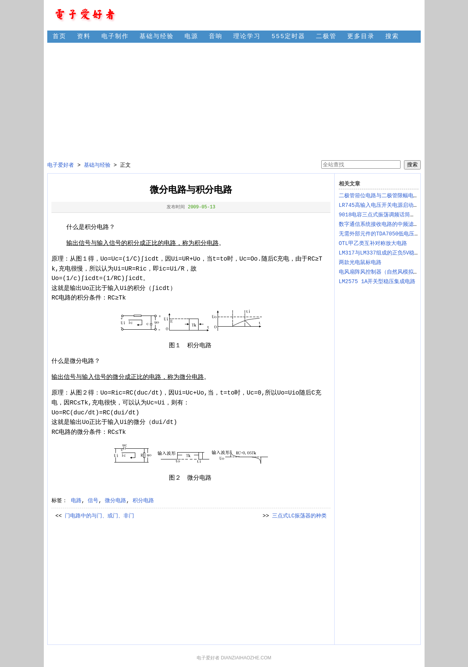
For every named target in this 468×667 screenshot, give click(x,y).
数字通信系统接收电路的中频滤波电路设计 (389, 224)
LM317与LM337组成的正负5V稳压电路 (385, 253)
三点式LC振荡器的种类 (299, 516)
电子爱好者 (60, 165)
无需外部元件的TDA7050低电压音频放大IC (390, 234)
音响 (216, 36)
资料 (84, 36)
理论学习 (247, 36)
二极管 (326, 36)
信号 (93, 501)
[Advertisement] (233, 101)
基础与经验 (156, 36)
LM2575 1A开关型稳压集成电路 (377, 282)
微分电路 (115, 501)
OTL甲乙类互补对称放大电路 (373, 243)
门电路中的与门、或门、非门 (99, 516)
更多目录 (361, 36)
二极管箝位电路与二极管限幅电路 (379, 196)
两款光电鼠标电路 (360, 262)
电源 (191, 36)
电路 (76, 501)
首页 (59, 36)
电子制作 (115, 36)
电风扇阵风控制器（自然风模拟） (379, 272)
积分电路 (143, 501)
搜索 (392, 36)
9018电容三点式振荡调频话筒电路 (380, 215)
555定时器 (288, 36)
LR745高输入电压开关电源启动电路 (381, 205)
